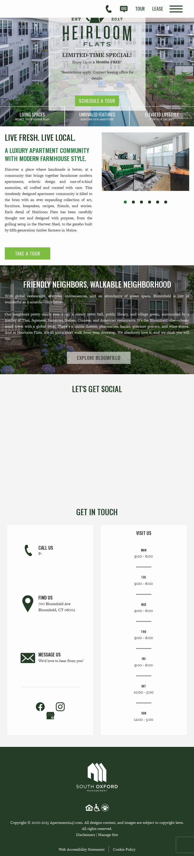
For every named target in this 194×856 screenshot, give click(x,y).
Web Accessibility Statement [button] (82, 849)
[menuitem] (140, 8)
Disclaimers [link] (85, 834)
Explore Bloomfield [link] (98, 357)
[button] (125, 202)
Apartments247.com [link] (66, 822)
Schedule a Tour (97, 100)
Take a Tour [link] (27, 253)
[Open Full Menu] (176, 9)
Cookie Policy (124, 849)
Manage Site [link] (108, 834)
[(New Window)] (50, 715)
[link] (32, 116)
